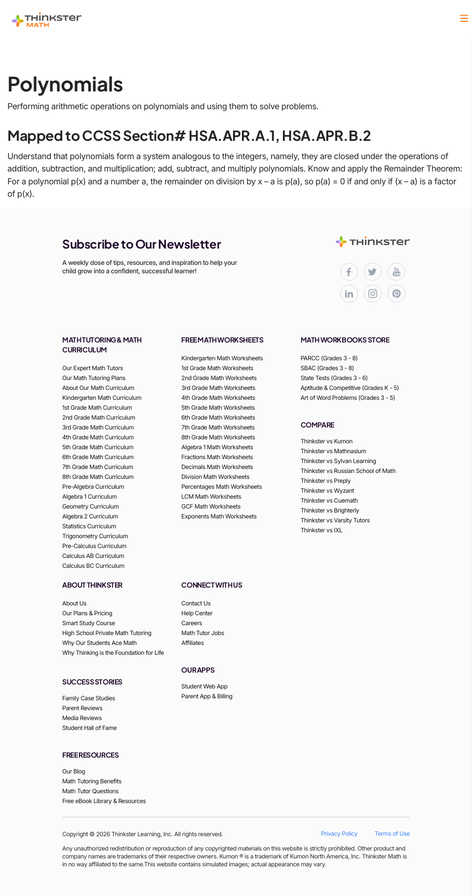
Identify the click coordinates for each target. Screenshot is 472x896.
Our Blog (73, 771)
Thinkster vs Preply (326, 480)
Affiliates (192, 642)
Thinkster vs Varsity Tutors (335, 520)
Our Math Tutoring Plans (93, 378)
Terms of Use (392, 833)
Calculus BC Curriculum (93, 565)
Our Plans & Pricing (87, 613)
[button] (464, 19)
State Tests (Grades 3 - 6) (334, 378)
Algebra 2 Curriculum (90, 516)
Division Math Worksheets (215, 476)
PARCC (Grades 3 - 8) (329, 358)
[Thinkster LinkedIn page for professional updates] (349, 293)
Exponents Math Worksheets (218, 516)
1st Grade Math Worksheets (217, 368)
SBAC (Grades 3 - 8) (327, 368)
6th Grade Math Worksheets (218, 417)
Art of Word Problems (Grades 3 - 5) (348, 397)
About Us (74, 603)
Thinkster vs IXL (322, 530)
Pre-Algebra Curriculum (93, 486)
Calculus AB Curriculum (93, 555)
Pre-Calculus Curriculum (94, 546)
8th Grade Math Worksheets (218, 437)
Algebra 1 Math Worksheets (217, 447)
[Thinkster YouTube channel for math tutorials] (396, 272)
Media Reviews (82, 718)
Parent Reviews (82, 708)
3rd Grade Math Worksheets (218, 387)
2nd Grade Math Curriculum (98, 417)
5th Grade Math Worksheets (218, 407)
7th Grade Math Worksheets (217, 427)
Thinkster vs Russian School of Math (348, 470)
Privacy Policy (339, 833)
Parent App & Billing (207, 696)
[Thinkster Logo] (46, 20)
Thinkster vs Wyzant (327, 490)
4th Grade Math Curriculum (98, 437)
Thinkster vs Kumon (327, 441)
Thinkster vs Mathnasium (333, 451)
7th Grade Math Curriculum (97, 466)
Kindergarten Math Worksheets (222, 358)
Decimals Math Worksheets (217, 466)
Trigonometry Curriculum (95, 536)
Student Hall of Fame (89, 727)
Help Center (196, 613)
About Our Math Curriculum (98, 387)
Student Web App (204, 686)
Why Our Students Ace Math (99, 642)
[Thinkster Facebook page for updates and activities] (349, 272)
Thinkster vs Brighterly (330, 510)
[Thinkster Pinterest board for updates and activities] (396, 293)
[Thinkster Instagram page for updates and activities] (373, 293)
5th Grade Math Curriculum (97, 447)
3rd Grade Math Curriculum (98, 427)
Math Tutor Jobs (202, 633)
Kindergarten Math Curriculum (101, 397)
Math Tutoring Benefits (91, 781)
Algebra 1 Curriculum (89, 496)
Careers (191, 623)
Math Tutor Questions (90, 791)
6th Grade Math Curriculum (97, 457)
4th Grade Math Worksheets (218, 397)
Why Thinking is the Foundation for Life (113, 652)
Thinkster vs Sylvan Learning (338, 461)
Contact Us (195, 603)
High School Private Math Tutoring (107, 633)
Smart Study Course (88, 623)
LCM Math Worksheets (211, 496)
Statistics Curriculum (89, 526)
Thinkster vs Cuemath (329, 500)
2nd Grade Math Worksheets (218, 378)
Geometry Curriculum (90, 506)
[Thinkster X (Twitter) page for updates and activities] (373, 272)
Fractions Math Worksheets (217, 457)
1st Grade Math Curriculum (97, 407)
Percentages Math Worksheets (221, 486)
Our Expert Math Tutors (92, 368)
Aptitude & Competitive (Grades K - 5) (350, 387)
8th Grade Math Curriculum (97, 476)
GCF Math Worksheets (210, 506)
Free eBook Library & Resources (104, 801)
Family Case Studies (88, 698)
